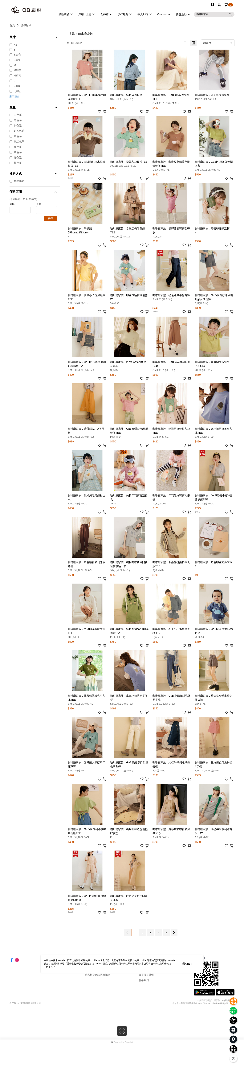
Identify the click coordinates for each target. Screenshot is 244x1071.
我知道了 (187, 963)
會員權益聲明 (146, 974)
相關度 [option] (207, 42)
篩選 (50, 218)
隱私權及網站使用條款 (97, 974)
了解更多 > (49, 967)
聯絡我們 (144, 980)
